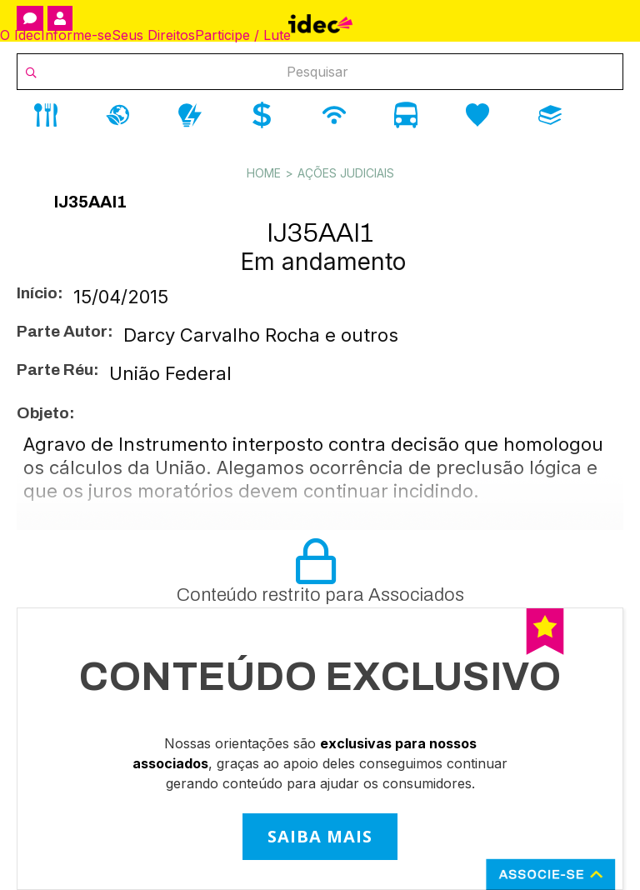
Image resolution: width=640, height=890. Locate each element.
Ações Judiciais (346, 173)
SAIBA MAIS (320, 836)
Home (264, 173)
